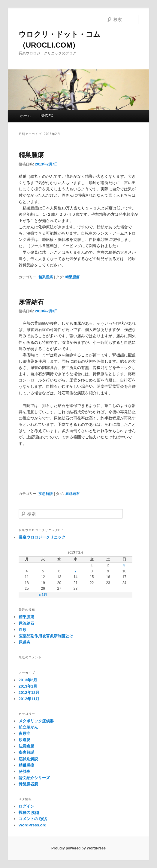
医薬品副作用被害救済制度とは (46, 636)
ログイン (26, 806)
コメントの (33, 819)
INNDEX (46, 116)
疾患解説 (45, 494)
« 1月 (43, 595)
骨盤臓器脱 (28, 784)
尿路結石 (72, 494)
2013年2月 (28, 680)
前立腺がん (28, 727)
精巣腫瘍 (31, 154)
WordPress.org (33, 825)
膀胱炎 (24, 771)
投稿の (29, 812)
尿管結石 (31, 301)
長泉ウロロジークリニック (42, 537)
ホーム (25, 116)
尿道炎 (24, 642)
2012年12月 (29, 692)
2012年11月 (29, 699)
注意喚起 (26, 746)
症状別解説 (28, 759)
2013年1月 (28, 686)
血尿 (22, 629)
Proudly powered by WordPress (78, 848)
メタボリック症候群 (36, 721)
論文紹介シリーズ (34, 778)
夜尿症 (24, 733)
